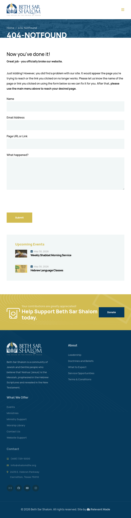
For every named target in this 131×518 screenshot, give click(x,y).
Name (10, 99)
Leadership (74, 357)
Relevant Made (100, 509)
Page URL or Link (17, 136)
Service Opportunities (81, 375)
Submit (19, 217)
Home (10, 28)
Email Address (16, 117)
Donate (111, 312)
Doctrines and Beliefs (80, 363)
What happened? (17, 155)
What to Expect (77, 369)
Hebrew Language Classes (47, 270)
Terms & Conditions (79, 382)
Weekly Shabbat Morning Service (51, 255)
